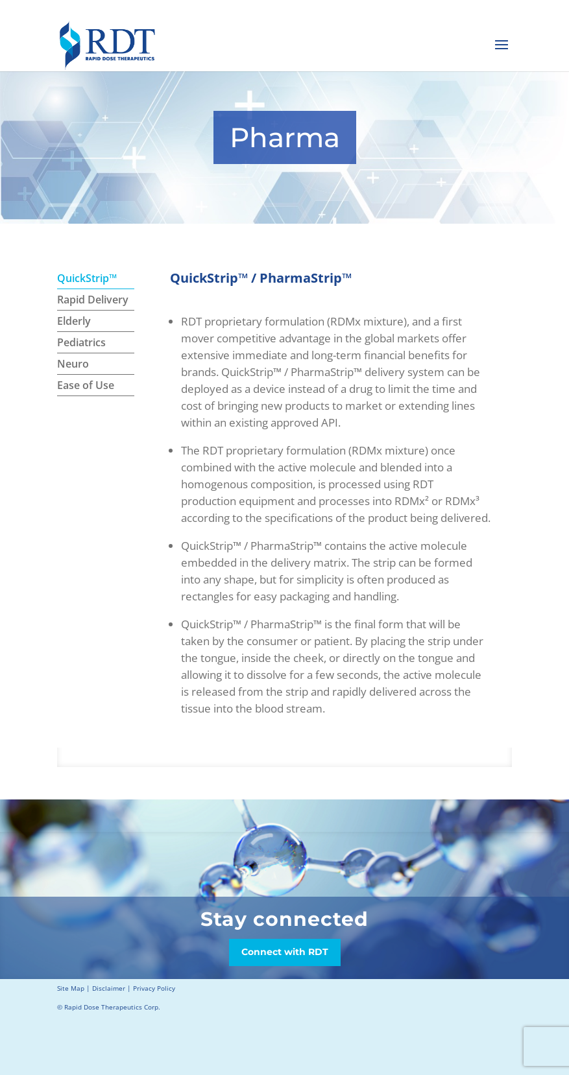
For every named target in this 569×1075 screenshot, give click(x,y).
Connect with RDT (284, 952)
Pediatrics (81, 342)
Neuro (73, 364)
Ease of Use (85, 385)
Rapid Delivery (92, 299)
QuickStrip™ (87, 278)
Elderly (74, 321)
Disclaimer (108, 988)
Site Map (70, 988)
